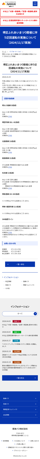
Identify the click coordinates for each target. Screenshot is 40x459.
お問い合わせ (34, 441)
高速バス (8, 285)
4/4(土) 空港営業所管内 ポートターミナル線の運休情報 (20, 21)
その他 (7, 288)
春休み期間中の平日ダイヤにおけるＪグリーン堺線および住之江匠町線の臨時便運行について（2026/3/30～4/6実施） (19, 367)
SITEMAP (35, 3)
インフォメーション (11, 277)
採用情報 (6, 441)
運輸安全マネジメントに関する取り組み (20, 447)
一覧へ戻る (20, 264)
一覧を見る (20, 378)
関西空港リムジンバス (10, 409)
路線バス (26, 281)
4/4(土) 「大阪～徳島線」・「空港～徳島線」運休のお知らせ (20, 12)
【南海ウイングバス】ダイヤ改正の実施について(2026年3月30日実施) (19, 356)
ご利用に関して (21, 444)
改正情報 (8, 281)
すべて (20, 313)
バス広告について (19, 441)
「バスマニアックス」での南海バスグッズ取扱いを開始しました (19, 345)
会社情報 (6, 415)
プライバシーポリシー (21, 450)
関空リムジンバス (28, 285)
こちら (10, 116)
